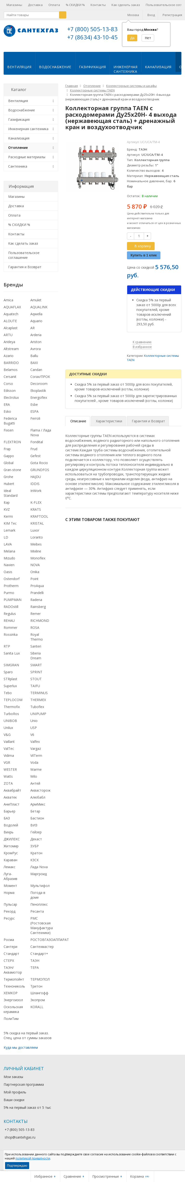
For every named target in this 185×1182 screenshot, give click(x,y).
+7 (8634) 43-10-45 (92, 37)
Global (8, 466)
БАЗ (7, 822)
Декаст (36, 843)
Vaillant (9, 745)
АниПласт (12, 808)
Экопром (37, 1003)
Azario (8, 359)
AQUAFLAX (12, 311)
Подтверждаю (17, 1165)
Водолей (11, 829)
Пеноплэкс (39, 908)
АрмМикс (37, 808)
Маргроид (38, 877)
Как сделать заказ (126, 5)
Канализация (158, 70)
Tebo (8, 696)
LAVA (8, 548)
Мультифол (40, 889)
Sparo (8, 675)
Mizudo (9, 561)
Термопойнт (14, 983)
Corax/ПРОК (40, 380)
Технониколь (14, 990)
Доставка (35, 5)
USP (33, 731)
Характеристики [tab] (109, 425)
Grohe (8, 480)
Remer (35, 617)
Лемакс (9, 870)
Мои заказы (13, 1080)
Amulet (35, 304)
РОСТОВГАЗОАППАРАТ (49, 943)
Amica (8, 304)
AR (32, 331)
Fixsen (8, 434)
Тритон (36, 990)
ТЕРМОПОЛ (40, 983)
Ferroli (35, 422)
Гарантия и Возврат (24, 270)
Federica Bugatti (10, 424)
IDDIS (35, 487)
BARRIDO (11, 366)
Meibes (36, 548)
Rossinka (11, 638)
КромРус (11, 857)
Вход (151, 15)
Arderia (35, 338)
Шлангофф (39, 996)
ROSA (34, 631)
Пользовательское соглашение (24, 259)
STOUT (36, 682)
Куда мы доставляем (21, 1051)
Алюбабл (37, 801)
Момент (10, 889)
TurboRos (11, 717)
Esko (7, 415)
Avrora (35, 352)
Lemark (9, 534)
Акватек (10, 801)
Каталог (18, 93)
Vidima (9, 759)
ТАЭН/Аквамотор (13, 973)
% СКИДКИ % (75, 5)
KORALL (36, 1010)
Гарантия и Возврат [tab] (148, 425)
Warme (36, 773)
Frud (33, 452)
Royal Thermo (36, 640)
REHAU (9, 624)
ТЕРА (34, 971)
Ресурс (9, 922)
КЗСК (34, 863)
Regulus (10, 617)
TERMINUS (39, 696)
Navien (9, 568)
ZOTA (8, 787)
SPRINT (36, 675)
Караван (10, 863)
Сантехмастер (42, 950)
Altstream (11, 352)
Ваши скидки (14, 1103)
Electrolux (11, 401)
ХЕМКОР (11, 996)
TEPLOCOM (13, 703)
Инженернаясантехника (125, 73)
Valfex (35, 745)
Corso (8, 387)
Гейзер (36, 836)
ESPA (34, 415)
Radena (36, 603)
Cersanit (10, 380)
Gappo (9, 459)
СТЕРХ (9, 964)
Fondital (36, 445)
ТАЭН (34, 964)
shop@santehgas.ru (20, 1141)
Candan (36, 373)
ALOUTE (10, 324)
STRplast (10, 682)
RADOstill (11, 610)
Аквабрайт (12, 794)
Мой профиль (15, 1096)
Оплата (54, 5)
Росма (9, 943)
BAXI (34, 366)
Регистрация (172, 15)
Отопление (18, 151)
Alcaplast (11, 331)
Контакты (98, 5)
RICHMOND (39, 624)
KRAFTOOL (39, 520)
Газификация (92, 70)
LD (6, 541)
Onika (34, 575)
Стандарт (11, 957)
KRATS (35, 513)
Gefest (35, 459)
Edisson (10, 394)
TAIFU (35, 689)
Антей (35, 787)
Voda (34, 766)
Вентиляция (19, 70)
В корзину (140, 250)
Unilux (8, 731)
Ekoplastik (38, 394)
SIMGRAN (11, 669)
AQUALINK (38, 311)
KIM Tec (10, 527)
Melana (9, 555)
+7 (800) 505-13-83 (92, 29)
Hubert (9, 487)
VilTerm (36, 759)
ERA (7, 408)
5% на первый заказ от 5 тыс (27, 1111)
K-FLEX (35, 506)
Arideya (9, 345)
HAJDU (35, 480)
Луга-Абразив (10, 880)
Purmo (9, 596)
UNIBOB (10, 724)
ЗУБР (34, 850)
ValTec (9, 752)
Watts (8, 780)
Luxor (34, 534)
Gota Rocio (39, 466)
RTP (7, 650)
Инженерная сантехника (28, 132)
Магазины (14, 5)
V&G (7, 738)
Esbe (34, 408)
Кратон (36, 857)
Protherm (11, 589)
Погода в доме (37, 898)
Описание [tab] (78, 425)
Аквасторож (40, 794)
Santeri (35, 650)
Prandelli (37, 596)
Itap (7, 506)
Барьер (9, 815)
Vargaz (35, 752)
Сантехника (17, 170)
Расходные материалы (26, 160)
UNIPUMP (38, 717)
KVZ (7, 513)
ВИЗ (33, 829)
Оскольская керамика (13, 1013)
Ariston (35, 345)
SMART (36, 669)
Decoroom (38, 387)
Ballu (34, 359)
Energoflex (38, 401)
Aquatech (11, 317)
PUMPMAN (12, 603)
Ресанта (37, 915)
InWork (35, 494)
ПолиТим (11, 1022)
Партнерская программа (24, 1088)
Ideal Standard (11, 497)
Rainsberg (38, 610)
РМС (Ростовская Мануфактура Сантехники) (41, 929)
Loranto (36, 541)
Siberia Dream (35, 659)
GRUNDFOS (39, 473)
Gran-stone (12, 473)
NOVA (35, 568)
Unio (34, 724)
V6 (32, 738)
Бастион (37, 822)
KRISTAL (37, 527)
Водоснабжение (55, 70)
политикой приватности (32, 1158)
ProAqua (37, 589)
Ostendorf (12, 582)
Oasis (8, 575)
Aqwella (36, 317)
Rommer (10, 631)
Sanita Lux (12, 657)
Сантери (10, 950)
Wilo (33, 780)
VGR (7, 766)
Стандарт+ (39, 957)
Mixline (35, 555)
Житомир (11, 850)
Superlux (10, 689)
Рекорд (9, 915)
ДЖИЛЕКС (12, 843)
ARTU (8, 338)
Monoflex (37, 561)
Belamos (11, 373)
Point (34, 582)
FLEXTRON (12, 445)
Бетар (35, 815)
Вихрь (8, 836)
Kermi (8, 520)
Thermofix (12, 710)
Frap (7, 452)
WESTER (10, 773)
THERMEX (38, 703)
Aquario (36, 324)
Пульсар (10, 908)
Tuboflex (37, 710)
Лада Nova (39, 870)
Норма (9, 896)
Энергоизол (13, 1003)
